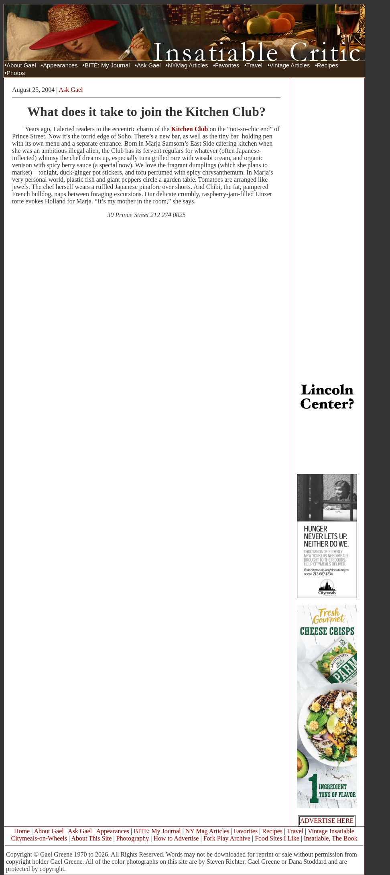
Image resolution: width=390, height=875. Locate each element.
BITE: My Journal (107, 65)
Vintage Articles (290, 65)
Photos (15, 73)
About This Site (91, 838)
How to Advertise (176, 838)
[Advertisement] (327, 201)
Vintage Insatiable (331, 831)
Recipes (327, 65)
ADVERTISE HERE (327, 820)
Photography (132, 838)
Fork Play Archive (226, 838)
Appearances (60, 65)
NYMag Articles (188, 65)
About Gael (21, 65)
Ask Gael (148, 65)
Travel (254, 65)
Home (22, 831)
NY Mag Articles (207, 831)
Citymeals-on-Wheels (39, 838)
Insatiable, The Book (330, 838)
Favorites (227, 65)
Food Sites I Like (277, 838)
